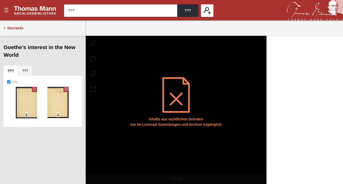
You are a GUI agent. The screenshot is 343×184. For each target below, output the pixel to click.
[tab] (11, 71)
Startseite (15, 28)
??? (35, 10)
